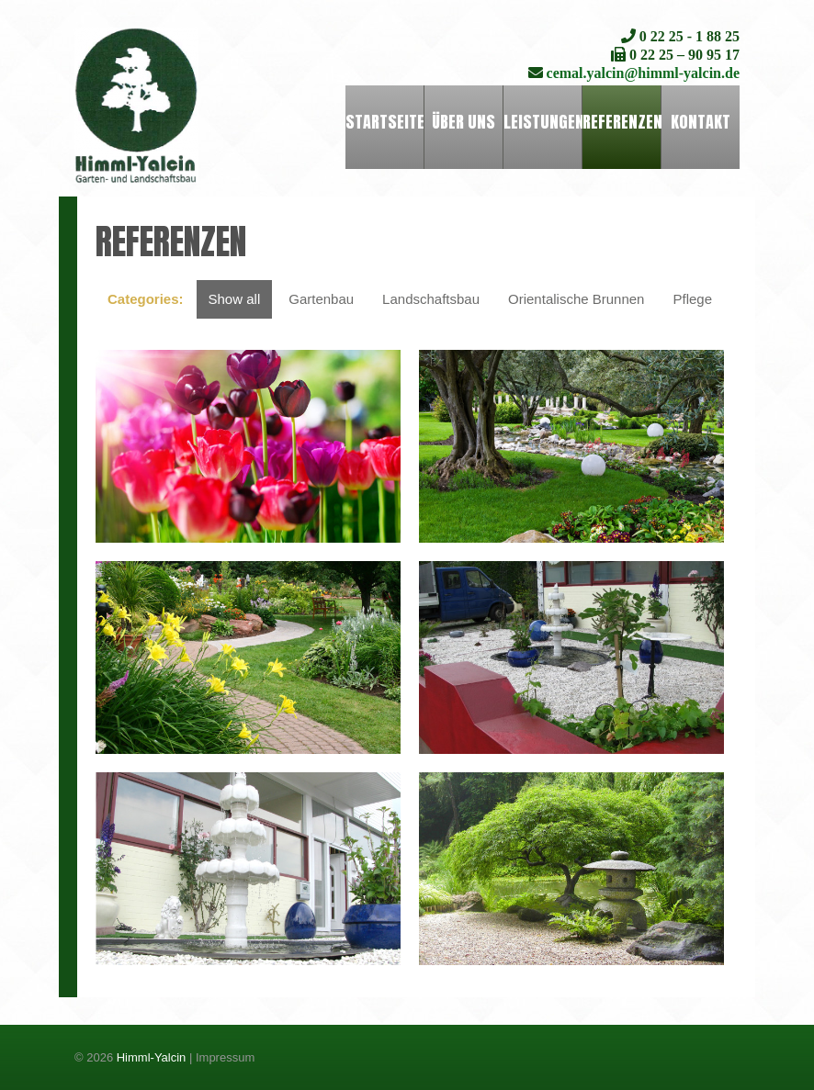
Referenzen (621, 121)
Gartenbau (321, 299)
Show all (235, 299)
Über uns (463, 121)
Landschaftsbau (431, 299)
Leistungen (542, 121)
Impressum (225, 1057)
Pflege (692, 299)
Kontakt (700, 121)
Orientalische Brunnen (576, 299)
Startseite (384, 121)
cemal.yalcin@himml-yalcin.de (641, 72)
